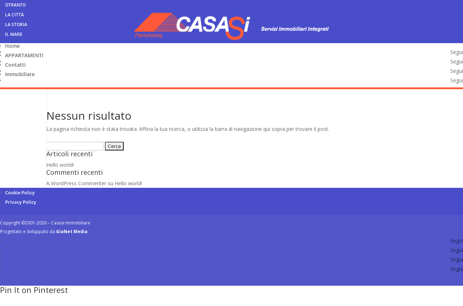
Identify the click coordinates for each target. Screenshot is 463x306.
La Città (14, 15)
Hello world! (60, 164)
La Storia (16, 24)
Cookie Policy (20, 192)
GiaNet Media (72, 231)
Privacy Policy (20, 202)
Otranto (15, 5)
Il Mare (13, 34)
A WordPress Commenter (76, 183)
